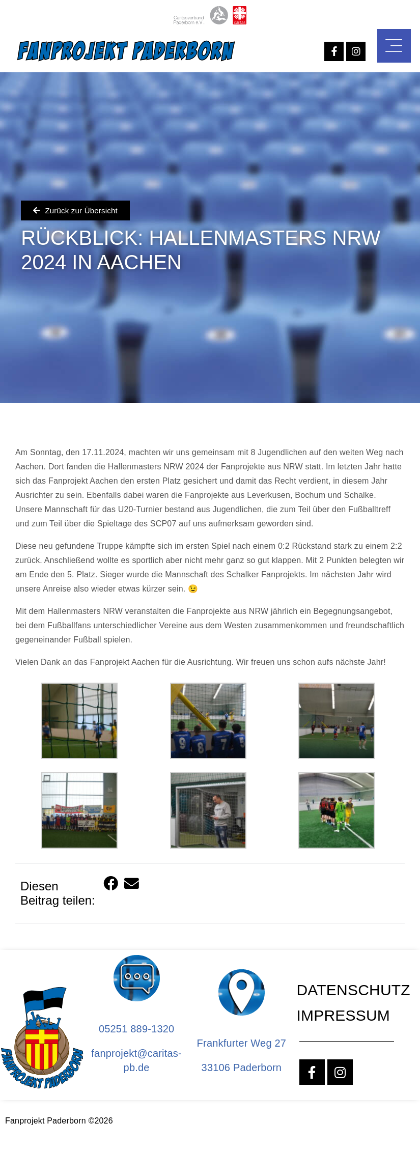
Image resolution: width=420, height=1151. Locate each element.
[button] (111, 884)
